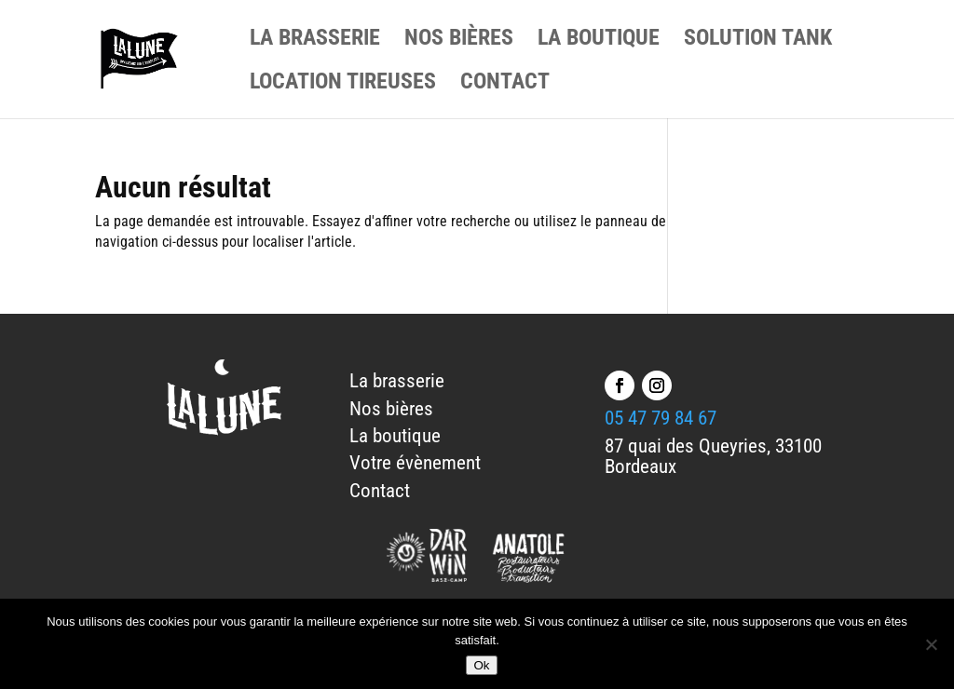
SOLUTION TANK (758, 40)
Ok (481, 665)
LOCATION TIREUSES (343, 84)
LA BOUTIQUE (599, 40)
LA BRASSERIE (315, 40)
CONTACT (505, 84)
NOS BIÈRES (458, 40)
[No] (930, 644)
